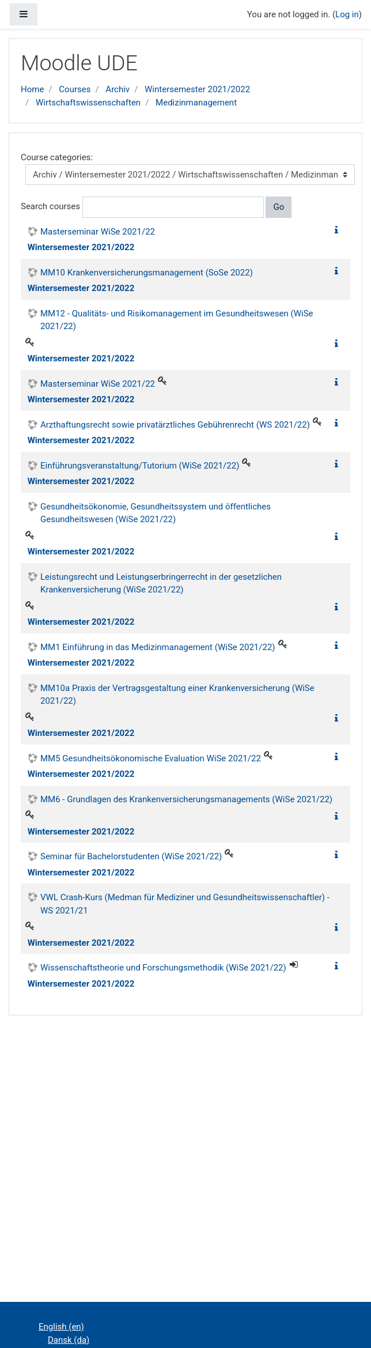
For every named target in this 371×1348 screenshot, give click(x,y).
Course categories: (57, 157)
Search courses (50, 206)
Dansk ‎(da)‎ (68, 1340)
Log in (347, 14)
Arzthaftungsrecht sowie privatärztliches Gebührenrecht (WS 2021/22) (175, 425)
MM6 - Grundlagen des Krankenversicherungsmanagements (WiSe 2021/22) (186, 799)
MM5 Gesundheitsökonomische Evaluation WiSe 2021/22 (150, 758)
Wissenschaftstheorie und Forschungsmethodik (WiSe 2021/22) (163, 967)
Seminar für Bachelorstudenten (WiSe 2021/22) (131, 856)
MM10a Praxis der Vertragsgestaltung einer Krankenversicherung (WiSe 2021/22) (177, 695)
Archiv (117, 89)
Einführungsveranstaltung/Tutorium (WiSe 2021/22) (139, 465)
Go (278, 207)
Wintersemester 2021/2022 (197, 89)
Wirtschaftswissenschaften (88, 102)
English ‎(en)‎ (61, 1326)
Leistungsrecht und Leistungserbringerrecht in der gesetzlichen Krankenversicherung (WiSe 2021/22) (161, 583)
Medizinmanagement (196, 102)
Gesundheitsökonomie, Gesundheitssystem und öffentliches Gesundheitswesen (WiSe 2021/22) (155, 513)
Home (32, 89)
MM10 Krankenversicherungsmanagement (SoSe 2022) (146, 272)
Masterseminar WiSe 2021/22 (97, 231)
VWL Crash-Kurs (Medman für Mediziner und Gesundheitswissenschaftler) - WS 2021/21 (185, 904)
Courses (74, 89)
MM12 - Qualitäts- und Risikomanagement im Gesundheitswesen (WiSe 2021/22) (176, 320)
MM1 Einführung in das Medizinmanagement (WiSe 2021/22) (157, 647)
